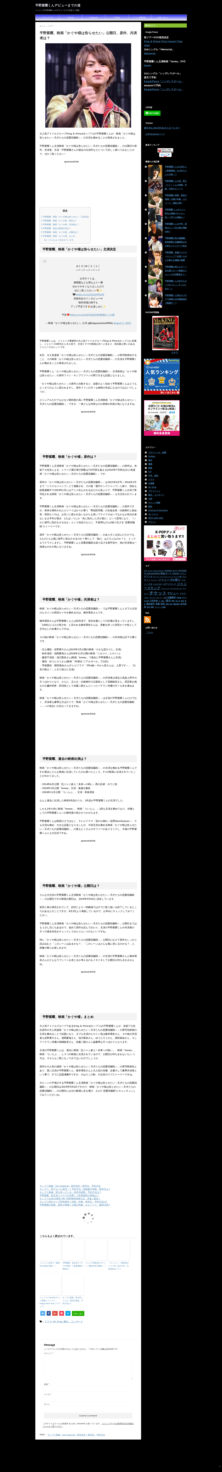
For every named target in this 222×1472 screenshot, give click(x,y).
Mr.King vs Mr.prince (158, 510)
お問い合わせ (163, 17)
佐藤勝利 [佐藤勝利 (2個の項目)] (171, 597)
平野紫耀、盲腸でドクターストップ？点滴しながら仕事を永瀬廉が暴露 (176, 256)
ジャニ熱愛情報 (140, 17)
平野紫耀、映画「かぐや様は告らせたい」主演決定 (65, 216)
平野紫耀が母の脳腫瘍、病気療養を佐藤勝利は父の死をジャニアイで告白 (176, 242)
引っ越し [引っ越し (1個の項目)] (162, 601)
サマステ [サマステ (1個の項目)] (154, 580)
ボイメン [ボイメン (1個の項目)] (159, 598)
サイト (47, 1404)
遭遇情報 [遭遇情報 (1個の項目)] (176, 604)
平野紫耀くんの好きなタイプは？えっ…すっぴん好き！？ (176, 285)
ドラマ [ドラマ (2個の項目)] (182, 593)
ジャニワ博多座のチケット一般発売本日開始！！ (95, 1264)
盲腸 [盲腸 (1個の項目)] (167, 604)
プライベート (154, 491)
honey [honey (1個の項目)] (150, 571)
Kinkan (151, 456)
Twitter (70, 17)
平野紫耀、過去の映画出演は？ (56, 228)
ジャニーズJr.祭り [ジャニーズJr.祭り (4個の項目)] (169, 580)
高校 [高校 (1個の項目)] (148, 607)
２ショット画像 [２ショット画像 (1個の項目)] (160, 607)
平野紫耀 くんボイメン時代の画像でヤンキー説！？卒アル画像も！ (175, 213)
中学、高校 (153, 475)
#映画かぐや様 (107, 314)
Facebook (93, 17)
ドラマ (48, 1321)
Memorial (149, 53)
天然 (150, 499)
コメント (48, 1353)
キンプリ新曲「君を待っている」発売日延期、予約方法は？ (70, 1192)
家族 (150, 468)
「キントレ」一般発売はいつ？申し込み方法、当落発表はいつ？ (118, 1266)
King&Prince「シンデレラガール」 (163, 81)
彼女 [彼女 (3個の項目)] (168, 600)
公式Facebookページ (155, 134)
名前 (46, 1384)
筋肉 (150, 506)
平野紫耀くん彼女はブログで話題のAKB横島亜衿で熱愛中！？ (176, 299)
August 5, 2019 (122, 323)
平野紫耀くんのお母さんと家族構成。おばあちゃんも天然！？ (176, 170)
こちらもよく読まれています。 (59, 240)
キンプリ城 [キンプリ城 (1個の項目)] (177, 577)
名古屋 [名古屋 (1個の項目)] (146, 601)
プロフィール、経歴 (157, 452)
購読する (150, 25)
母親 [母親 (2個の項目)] (158, 604)
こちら (149, 632)
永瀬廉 (151, 483)
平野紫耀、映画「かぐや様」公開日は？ (60, 232)
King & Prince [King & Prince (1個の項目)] (159, 571)
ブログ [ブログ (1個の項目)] (146, 598)
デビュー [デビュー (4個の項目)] (173, 593)
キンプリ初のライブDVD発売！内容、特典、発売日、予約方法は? (73, 1201)
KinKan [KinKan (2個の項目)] (168, 570)
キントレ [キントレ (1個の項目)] (156, 577)
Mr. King (57, 1321)
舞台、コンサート (73, 1321)
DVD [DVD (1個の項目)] (145, 571)
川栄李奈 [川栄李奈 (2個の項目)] (153, 600)
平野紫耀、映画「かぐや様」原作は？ (59, 220)
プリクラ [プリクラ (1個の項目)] (152, 598)
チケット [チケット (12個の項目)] (158, 593)
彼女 (150, 460)
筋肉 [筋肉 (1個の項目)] (171, 604)
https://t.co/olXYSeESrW (84, 314)
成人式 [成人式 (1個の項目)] (177, 601)
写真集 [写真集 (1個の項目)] (179, 598)
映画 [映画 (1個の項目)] (182, 601)
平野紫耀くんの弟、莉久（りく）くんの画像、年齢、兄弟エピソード (176, 185)
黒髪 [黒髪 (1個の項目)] (152, 607)
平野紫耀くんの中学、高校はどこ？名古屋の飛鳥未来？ (176, 228)
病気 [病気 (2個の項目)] (163, 604)
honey (147, 65)
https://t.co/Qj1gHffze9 (89, 294)
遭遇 (150, 464)
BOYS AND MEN (155, 518)
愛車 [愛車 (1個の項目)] (173, 601)
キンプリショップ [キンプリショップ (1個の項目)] (166, 577)
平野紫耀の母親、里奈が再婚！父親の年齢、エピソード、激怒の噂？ (75, 1204)
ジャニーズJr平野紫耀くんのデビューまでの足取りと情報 (111, 1461)
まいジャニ (153, 514)
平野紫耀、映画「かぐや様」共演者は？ (60, 224)
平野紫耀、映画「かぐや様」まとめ (58, 236)
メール (47, 1394)
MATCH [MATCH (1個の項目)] (175, 571)
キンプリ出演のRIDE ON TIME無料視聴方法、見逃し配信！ (70, 1198)
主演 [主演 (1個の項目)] (165, 598)
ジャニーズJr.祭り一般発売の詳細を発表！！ (50, 1264)
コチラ (174, 352)
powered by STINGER (139, 1467)
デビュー (152, 522)
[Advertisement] (88, 183)
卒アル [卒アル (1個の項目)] (184, 598)
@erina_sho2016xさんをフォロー (162, 127)
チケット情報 (154, 502)
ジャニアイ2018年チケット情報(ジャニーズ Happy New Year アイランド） (50, 1302)
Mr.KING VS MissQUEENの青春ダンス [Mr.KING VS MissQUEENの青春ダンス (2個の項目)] (165, 572)
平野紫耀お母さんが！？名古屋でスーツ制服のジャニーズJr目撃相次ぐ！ (176, 270)
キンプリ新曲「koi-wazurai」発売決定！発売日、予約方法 (70, 1186)
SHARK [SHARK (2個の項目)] (175, 573)
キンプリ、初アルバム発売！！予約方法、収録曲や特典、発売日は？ (75, 1189)
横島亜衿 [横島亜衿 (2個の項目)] (150, 604)
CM (149, 472)
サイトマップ (48, 17)
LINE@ (117, 17)
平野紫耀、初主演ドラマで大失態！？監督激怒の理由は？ (69, 1195)
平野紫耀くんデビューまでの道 (57, 5)
